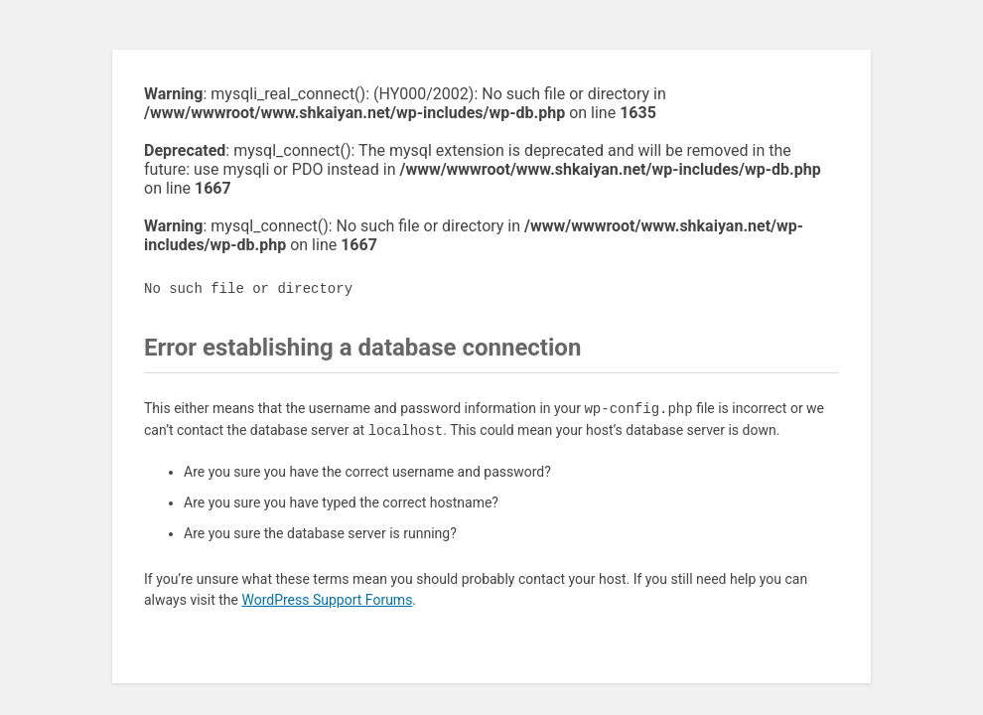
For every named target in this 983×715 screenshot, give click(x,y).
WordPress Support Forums (326, 600)
